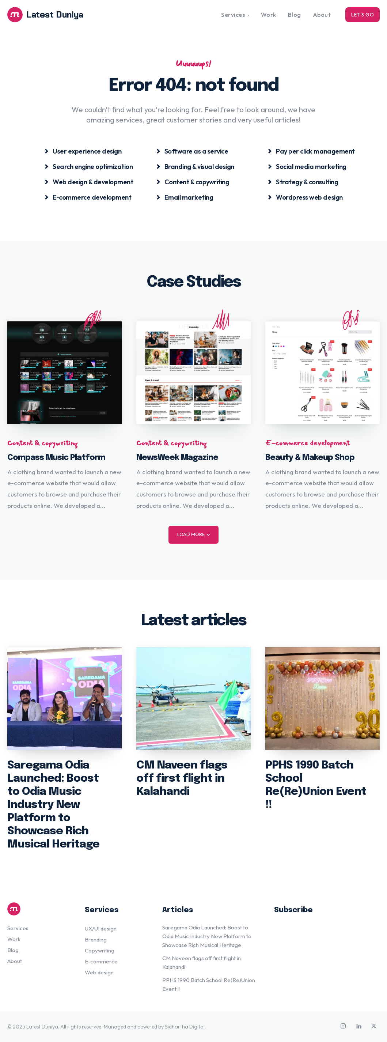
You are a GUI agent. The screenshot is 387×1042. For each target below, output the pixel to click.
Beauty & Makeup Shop (309, 458)
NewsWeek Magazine (177, 458)
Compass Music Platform (56, 458)
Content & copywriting (42, 443)
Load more (193, 534)
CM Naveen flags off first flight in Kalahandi (181, 779)
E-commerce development (307, 443)
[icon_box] (83, 151)
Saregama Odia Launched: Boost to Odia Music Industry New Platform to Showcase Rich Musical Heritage (53, 805)
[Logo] (53, 14)
